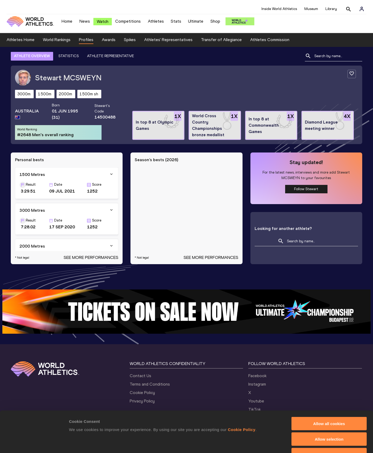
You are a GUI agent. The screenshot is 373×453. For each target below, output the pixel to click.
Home (67, 21)
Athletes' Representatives (168, 39)
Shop (215, 21)
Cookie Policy (142, 392)
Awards (108, 39)
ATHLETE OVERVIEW (32, 56)
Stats (176, 21)
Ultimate (195, 21)
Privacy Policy (142, 400)
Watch (102, 21)
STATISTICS (68, 56)
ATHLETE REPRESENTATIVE (110, 56)
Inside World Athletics (279, 9)
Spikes (130, 39)
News (84, 21)
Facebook (257, 375)
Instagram (257, 384)
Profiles (86, 39)
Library (331, 9)
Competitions (128, 21)
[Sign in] (361, 9)
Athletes (156, 21)
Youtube (256, 400)
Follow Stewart (306, 189)
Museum (311, 9)
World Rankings (56, 39)
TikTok (254, 409)
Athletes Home (20, 39)
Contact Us (140, 375)
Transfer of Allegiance (221, 39)
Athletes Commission (269, 39)
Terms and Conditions (150, 384)
